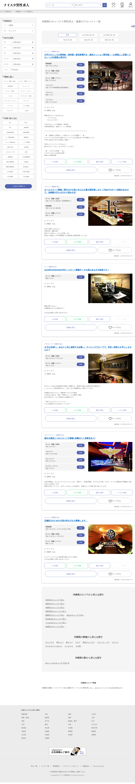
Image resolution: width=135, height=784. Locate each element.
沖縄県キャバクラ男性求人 (24, 12)
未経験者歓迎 (10, 132)
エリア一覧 (45, 766)
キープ (113, 5)
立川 (92, 721)
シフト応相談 (26, 142)
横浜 (46, 724)
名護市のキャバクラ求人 (54, 627)
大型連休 (26, 147)
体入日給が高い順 (88, 35)
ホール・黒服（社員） (10, 81)
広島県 (70, 735)
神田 (69, 717)
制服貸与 (26, 137)
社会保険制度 (26, 157)
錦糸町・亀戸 (72, 721)
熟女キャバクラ (89, 642)
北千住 (47, 721)
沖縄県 (47, 738)
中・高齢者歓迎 (10, 137)
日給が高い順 (88, 40)
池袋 (69, 714)
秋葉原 (47, 717)
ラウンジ (115, 642)
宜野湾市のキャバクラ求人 (55, 611)
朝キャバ (59, 642)
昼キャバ (69, 642)
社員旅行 (26, 162)
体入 (10, 122)
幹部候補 (10, 86)
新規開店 (26, 127)
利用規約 (56, 766)
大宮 (22, 724)
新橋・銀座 (25, 717)
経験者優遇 (26, 132)
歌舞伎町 (24, 714)
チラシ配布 (26, 106)
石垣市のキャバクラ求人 (54, 600)
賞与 (26, 152)
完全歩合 (15, 70)
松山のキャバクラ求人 (75, 615)
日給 (65, 86)
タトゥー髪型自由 (10, 142)
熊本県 (23, 738)
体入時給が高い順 (109, 35)
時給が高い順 (109, 40)
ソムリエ (10, 96)
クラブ (77, 642)
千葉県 (70, 728)
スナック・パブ (103, 642)
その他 (78, 646)
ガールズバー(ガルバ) (53, 646)
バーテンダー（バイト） (10, 101)
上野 (92, 717)
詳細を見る (70, 170)
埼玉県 (47, 728)
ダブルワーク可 (10, 152)
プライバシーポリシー (71, 766)
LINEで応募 (77, 162)
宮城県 (47, 731)
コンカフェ (69, 646)
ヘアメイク (10, 106)
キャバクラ (49, 642)
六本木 (93, 714)
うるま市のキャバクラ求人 (55, 623)
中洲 (69, 724)
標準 (67, 35)
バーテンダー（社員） (26, 96)
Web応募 (55, 162)
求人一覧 (34, 766)
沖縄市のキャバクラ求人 (54, 607)
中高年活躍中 (26, 171)
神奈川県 (94, 728)
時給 (65, 79)
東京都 (23, 728)
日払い (26, 122)
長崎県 (93, 735)
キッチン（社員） (10, 91)
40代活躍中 (10, 171)
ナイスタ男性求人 (6, 12)
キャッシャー (26, 86)
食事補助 (10, 157)
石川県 (23, 735)
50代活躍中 (10, 176)
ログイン (131, 5)
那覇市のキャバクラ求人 (54, 615)
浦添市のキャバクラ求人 (54, 604)
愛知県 (93, 731)
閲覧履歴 (122, 5)
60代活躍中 (26, 176)
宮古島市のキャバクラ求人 (55, 619)
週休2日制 (10, 147)
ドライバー (26, 101)
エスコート (10, 110)
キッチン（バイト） (26, 91)
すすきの (94, 724)
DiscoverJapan (98, 766)
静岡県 (70, 731)
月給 (65, 64)
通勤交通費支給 (10, 167)
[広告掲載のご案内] (67, 751)
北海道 (23, 731)
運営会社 (86, 766)
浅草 (22, 721)
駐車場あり (26, 167)
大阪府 (47, 735)
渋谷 (46, 714)
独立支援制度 (10, 162)
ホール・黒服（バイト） (26, 81)
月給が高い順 (67, 40)
